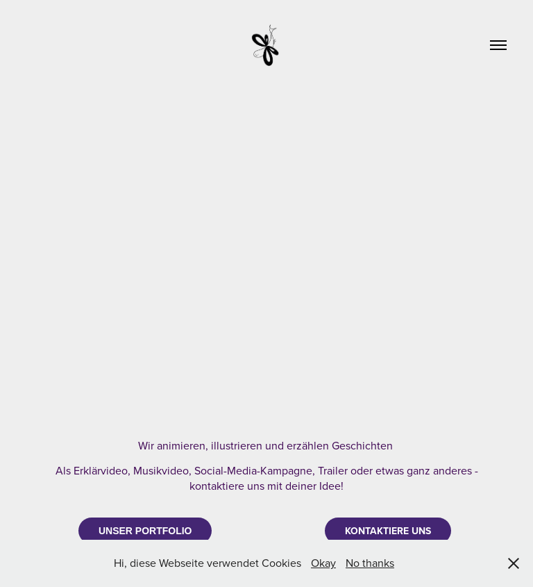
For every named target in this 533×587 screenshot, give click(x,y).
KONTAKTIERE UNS (388, 531)
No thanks (370, 562)
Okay (323, 562)
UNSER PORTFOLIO (145, 530)
